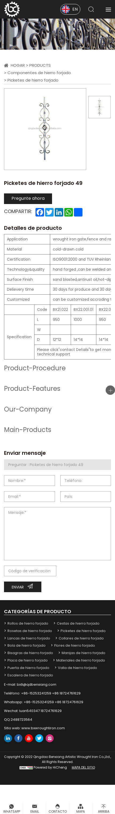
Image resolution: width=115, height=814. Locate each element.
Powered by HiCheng (50, 767)
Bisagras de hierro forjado (30, 652)
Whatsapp (11, 811)
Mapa (80, 811)
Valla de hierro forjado (77, 667)
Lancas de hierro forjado (28, 638)
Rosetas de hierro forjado (29, 630)
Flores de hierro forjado (74, 645)
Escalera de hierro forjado (30, 675)
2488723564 (21, 719)
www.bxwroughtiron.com (43, 728)
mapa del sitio (83, 767)
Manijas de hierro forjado (83, 652)
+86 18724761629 (66, 693)
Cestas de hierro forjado (78, 623)
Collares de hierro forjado (81, 638)
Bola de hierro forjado (26, 645)
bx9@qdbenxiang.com (36, 684)
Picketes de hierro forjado (32, 80)
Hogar (18, 65)
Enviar (18, 587)
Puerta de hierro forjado (28, 667)
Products (40, 65)
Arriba (103, 811)
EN (75, 9)
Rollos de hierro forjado (27, 623)
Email (34, 811)
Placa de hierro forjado (27, 660)
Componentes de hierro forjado (39, 72)
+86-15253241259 (36, 693)
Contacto (58, 811)
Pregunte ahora (28, 198)
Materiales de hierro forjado (80, 660)
